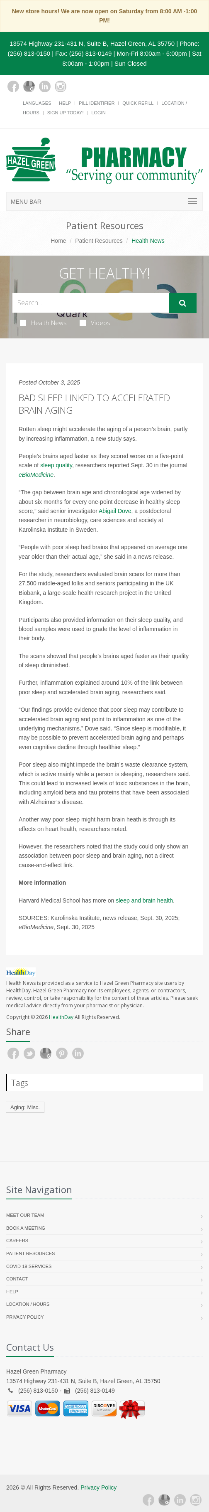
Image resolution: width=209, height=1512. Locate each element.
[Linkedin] (45, 86)
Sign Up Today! (65, 112)
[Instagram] (60, 86)
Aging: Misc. (25, 1107)
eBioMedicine (36, 474)
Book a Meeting (25, 1228)
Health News (43, 322)
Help (65, 103)
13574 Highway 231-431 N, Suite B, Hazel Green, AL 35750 (92, 43)
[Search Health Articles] (90, 303)
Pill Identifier (96, 103)
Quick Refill (137, 103)
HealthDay (61, 1017)
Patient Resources (98, 240)
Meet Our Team (25, 1215)
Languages (37, 103)
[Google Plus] (29, 86)
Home (58, 240)
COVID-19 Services (28, 1266)
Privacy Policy (25, 1317)
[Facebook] (13, 86)
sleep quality (56, 465)
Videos (95, 322)
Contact (17, 1278)
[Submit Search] (183, 303)
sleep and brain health (144, 900)
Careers (17, 1240)
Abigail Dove (115, 511)
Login (98, 112)
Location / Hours (27, 1304)
